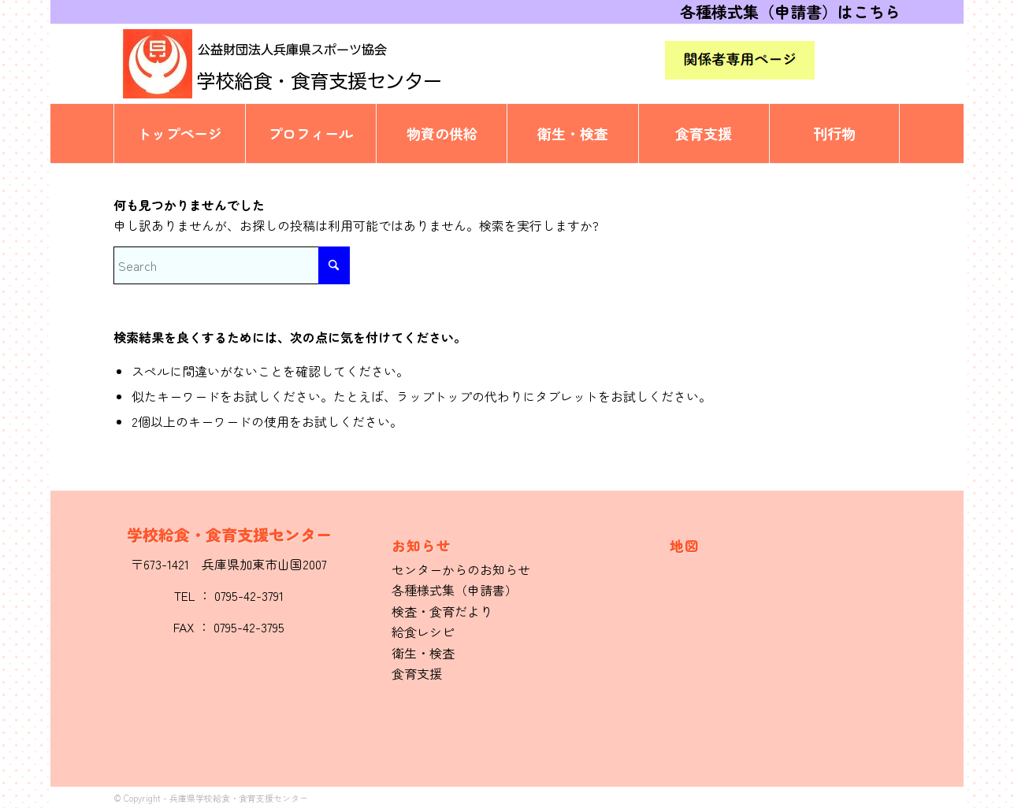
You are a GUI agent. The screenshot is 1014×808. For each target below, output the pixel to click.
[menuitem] (178, 133)
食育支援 (417, 673)
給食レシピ (423, 631)
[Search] (231, 265)
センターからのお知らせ (461, 569)
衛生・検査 (423, 652)
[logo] (310, 63)
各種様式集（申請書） (455, 589)
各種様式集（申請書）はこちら (790, 11)
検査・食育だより (442, 611)
